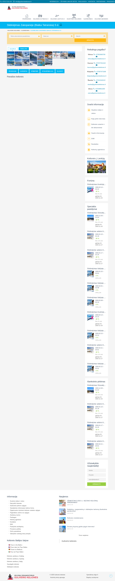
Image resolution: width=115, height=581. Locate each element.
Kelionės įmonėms (101, 17)
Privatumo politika (15, 529)
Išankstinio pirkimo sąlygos (18, 505)
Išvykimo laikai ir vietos (69, 1)
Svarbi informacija (97, 133)
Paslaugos (82, 1)
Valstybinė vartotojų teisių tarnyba (20, 533)
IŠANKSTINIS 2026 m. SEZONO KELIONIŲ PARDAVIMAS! (82, 501)
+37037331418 (100, 63)
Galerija (13, 49)
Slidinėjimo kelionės (13, 567)
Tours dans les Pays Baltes (18, 547)
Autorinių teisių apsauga (57, 577)
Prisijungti (110, 1)
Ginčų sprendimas (15, 531)
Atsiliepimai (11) (47, 71)
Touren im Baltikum (15, 549)
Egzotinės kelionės (74, 17)
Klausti (60, 71)
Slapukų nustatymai (92, 577)
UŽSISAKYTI (97, 484)
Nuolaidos (94, 144)
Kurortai (23, 71)
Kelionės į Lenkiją (96, 158)
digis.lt (96, 575)
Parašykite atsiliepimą (16, 526)
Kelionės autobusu (40, 17)
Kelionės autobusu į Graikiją (15, 556)
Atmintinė (34, 71)
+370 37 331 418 (6, 1)
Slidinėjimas (88, 17)
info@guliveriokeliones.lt (22, 1)
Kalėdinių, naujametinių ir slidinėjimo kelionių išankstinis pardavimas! (87, 510)
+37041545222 (99, 80)
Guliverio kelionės (14, 30)
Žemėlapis (23, 49)
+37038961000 (99, 89)
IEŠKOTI (90, 40)
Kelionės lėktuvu (57, 17)
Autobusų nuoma (15, 515)
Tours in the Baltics (15, 545)
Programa (13, 71)
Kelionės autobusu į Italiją (14, 561)
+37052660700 (99, 54)
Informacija (54, 1)
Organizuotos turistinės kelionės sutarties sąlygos (25, 510)
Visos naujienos (83, 535)
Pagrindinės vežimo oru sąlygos (19, 512)
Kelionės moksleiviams (75, 518)
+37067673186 (100, 71)
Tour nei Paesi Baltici (16, 552)
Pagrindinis (26, 17)
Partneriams (100, 1)
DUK (93, 138)
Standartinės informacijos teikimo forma (22, 508)
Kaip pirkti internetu (98, 119)
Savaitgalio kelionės (13, 564)
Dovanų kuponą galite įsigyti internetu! (81, 526)
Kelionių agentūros (98, 149)
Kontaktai (91, 1)
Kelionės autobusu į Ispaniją (15, 559)
